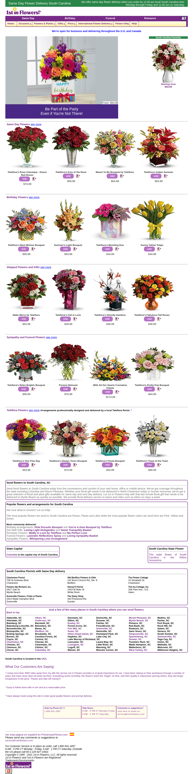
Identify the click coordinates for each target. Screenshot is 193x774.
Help (134, 23)
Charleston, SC (15, 642)
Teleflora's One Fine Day (26, 461)
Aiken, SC (40, 617)
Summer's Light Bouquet (68, 245)
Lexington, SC (76, 644)
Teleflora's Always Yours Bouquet (68, 461)
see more (35, 124)
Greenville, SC (104, 628)
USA (43, 658)
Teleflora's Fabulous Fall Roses (151, 315)
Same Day (28, 18)
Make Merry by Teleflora (26, 315)
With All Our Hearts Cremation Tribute (110, 386)
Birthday (70, 18)
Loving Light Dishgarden (39, 530)
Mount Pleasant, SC (140, 617)
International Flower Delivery (94, 23)
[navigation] (96, 24)
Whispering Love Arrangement (48, 538)
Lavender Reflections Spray (44, 535)
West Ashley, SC (138, 650)
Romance (150, 18)
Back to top (13, 612)
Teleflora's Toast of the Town (152, 461)
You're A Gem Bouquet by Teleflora (90, 527)
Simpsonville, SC (138, 634)
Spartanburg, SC (138, 636)
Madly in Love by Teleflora (45, 532)
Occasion (24, 23)
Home (10, 23)
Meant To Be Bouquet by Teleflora (115, 172)
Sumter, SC (135, 639)
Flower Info (121, 23)
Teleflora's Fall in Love (68, 315)
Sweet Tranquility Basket (76, 530)
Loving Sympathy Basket (82, 535)
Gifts (60, 23)
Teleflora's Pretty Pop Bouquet (152, 385)
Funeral (110, 18)
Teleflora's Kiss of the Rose (70, 172)
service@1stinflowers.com (131, 714)
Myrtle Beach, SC (138, 620)
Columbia (12, 554)
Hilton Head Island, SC (80, 634)
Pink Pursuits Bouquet (49, 527)
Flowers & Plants (43, 23)
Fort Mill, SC (75, 628)
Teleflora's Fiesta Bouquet (110, 461)
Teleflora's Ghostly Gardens (110, 315)
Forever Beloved (68, 385)
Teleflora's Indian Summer (158, 172)
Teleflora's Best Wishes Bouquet (26, 245)
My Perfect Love (77, 532)
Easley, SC (74, 623)
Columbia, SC (43, 650)
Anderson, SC (43, 620)
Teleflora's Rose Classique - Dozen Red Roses (27, 173)
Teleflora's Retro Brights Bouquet (26, 385)
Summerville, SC (166, 636)
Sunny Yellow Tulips (152, 245)
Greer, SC (73, 631)
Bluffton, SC (42, 631)
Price (71, 23)
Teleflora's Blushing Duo (110, 245)
